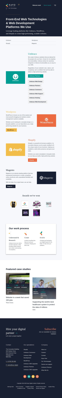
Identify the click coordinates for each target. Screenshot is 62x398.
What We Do (44, 370)
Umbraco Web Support (36, 93)
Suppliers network (30, 386)
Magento (34, 43)
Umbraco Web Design (35, 81)
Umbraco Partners (35, 76)
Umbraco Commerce (35, 89)
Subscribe (50, 329)
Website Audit (36, 5)
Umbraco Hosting (34, 97)
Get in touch (47, 5)
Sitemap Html (10, 386)
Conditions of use (21, 388)
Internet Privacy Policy (41, 386)
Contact (43, 355)
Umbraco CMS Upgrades (31, 363)
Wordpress (35, 40)
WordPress (11, 130)
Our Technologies (46, 361)
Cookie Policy (51, 386)
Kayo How (44, 358)
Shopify (8, 43)
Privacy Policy (30, 388)
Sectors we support (46, 364)
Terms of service (19, 386)
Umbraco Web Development (37, 102)
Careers (43, 352)
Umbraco (8, 40)
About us (43, 349)
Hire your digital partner (16, 331)
